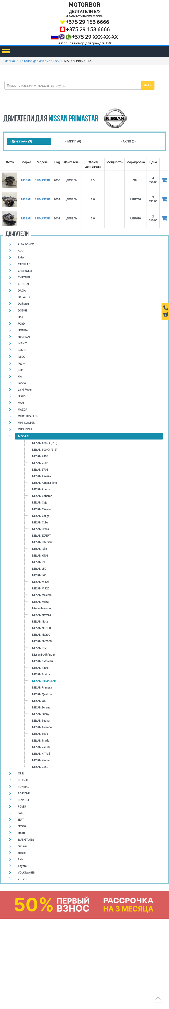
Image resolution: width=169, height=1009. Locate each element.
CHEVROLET (25, 271)
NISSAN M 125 (40, 582)
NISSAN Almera (41, 476)
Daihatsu (23, 304)
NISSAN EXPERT (41, 535)
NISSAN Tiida (40, 734)
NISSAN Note (40, 621)
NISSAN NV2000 (41, 641)
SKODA (22, 826)
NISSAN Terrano (42, 727)
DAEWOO (24, 297)
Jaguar (22, 363)
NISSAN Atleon (41, 489)
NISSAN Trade (40, 740)
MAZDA (22, 409)
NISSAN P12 (39, 648)
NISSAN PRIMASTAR (44, 681)
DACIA (22, 290)
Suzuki (22, 853)
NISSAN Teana (41, 720)
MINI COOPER (26, 423)
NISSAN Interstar (42, 542)
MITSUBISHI (25, 429)
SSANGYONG (26, 840)
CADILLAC (24, 264)
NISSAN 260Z (40, 463)
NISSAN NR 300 (41, 628)
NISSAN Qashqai (42, 694)
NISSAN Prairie (41, 674)
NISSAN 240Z (40, 456)
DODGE (22, 310)
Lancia (22, 383)
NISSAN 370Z (40, 470)
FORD (21, 324)
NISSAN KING (40, 555)
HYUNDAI (24, 337)
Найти (148, 85)
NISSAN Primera (42, 687)
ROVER (22, 806)
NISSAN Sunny (40, 714)
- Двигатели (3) (20, 141)
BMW (21, 257)
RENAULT (23, 800)
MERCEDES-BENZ (28, 416)
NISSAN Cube (40, 522)
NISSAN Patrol (40, 668)
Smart (21, 833)
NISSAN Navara (41, 615)
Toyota (22, 866)
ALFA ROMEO (26, 244)
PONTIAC (23, 787)
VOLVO (22, 879)
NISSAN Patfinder (42, 661)
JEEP (20, 370)
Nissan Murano (41, 608)
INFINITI (22, 343)
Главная (9, 61)
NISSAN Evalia (40, 529)
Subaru (22, 846)
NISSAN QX (39, 701)
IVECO (21, 357)
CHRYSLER (24, 277)
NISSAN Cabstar (42, 496)
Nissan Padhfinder (43, 655)
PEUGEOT (24, 780)
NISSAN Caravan (42, 509)
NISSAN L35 (39, 562)
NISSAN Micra (40, 602)
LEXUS (21, 396)
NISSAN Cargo (41, 516)
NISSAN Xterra (41, 760)
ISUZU (22, 350)
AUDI (21, 251)
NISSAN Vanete (41, 747)
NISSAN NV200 (41, 635)
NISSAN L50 (39, 569)
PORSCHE (23, 793)
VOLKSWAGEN (26, 872)
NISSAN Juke (39, 549)
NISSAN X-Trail (41, 754)
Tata (20, 859)
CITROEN (23, 284)
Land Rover (25, 389)
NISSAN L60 (39, 575)
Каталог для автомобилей (40, 61)
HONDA (23, 330)
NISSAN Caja (39, 502)
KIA (20, 376)
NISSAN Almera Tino (44, 483)
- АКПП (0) (128, 141)
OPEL (21, 773)
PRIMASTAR (42, 180)
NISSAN (23, 436)
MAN (21, 403)
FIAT (20, 317)
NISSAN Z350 (40, 767)
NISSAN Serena (41, 707)
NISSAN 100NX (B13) (44, 443)
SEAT (21, 820)
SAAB (21, 813)
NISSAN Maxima (41, 595)
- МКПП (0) (73, 141)
